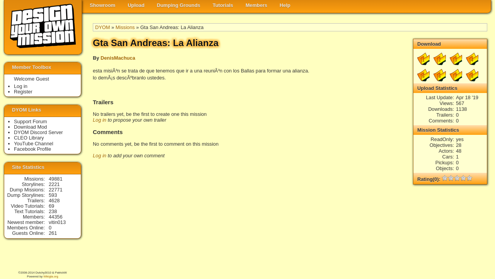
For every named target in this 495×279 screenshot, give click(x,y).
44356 (56, 217)
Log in (99, 120)
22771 (56, 190)
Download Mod (30, 127)
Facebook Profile (32, 149)
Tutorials (223, 5)
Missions (125, 27)
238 (53, 211)
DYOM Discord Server (38, 132)
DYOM (102, 27)
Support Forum (30, 121)
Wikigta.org (50, 276)
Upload (136, 5)
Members (256, 5)
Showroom (102, 5)
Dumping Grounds (178, 5)
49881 (56, 179)
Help (285, 5)
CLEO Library (29, 138)
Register (23, 92)
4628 (54, 200)
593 (53, 195)
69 (51, 206)
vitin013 (57, 222)
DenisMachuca (118, 58)
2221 (54, 184)
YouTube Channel (33, 143)
